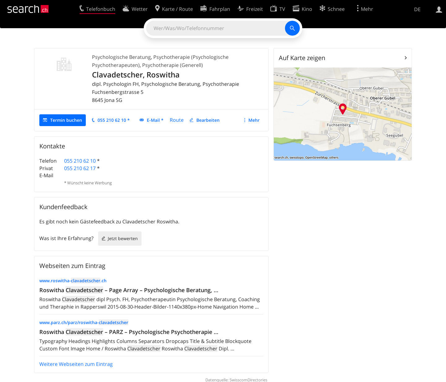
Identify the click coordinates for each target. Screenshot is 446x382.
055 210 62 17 (80, 168)
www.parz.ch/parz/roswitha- (83, 322)
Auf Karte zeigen (302, 58)
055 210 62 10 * (114, 120)
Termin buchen (66, 120)
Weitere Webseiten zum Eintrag (76, 364)
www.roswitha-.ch (73, 280)
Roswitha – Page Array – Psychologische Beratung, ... (128, 290)
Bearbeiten (208, 120)
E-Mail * (155, 120)
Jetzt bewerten (123, 238)
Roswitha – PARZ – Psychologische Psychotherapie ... (128, 332)
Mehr (254, 120)
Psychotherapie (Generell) (172, 65)
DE (417, 9)
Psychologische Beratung (121, 57)
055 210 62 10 (80, 160)
